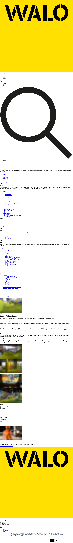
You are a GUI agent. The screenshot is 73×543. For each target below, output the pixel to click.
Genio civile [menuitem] (7, 204)
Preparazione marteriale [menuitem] (7, 213)
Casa (1, 527)
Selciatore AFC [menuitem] (7, 265)
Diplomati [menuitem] (6, 252)
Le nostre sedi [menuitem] (5, 275)
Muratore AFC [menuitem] (7, 263)
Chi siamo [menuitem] (4, 529)
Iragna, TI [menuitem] (4, 286)
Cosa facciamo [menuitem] (5, 530)
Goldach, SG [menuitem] (7, 282)
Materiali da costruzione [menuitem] (9, 238)
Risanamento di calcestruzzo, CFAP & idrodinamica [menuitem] (12, 215)
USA (3, 84)
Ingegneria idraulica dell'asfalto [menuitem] (8, 209)
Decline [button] (56, 540)
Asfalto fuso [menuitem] (7, 199)
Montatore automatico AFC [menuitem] (9, 262)
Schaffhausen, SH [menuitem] (6, 290)
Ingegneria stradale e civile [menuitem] (7, 210)
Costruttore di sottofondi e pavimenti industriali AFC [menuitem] (14, 257)
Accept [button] (52, 540)
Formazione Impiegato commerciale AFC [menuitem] (12, 259)
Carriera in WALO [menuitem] (6, 249)
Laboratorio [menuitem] (5, 211)
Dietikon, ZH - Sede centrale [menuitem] (10, 276)
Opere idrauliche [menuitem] (5, 212)
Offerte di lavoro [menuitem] (8, 250)
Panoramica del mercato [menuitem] (7, 193)
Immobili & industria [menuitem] (8, 195)
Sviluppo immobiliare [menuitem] (6, 216)
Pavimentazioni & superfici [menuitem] (9, 196)
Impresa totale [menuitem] (7, 207)
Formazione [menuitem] (7, 251)
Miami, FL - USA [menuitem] (8, 295)
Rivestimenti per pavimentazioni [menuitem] (10, 200)
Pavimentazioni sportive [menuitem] (7, 214)
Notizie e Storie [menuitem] (5, 178)
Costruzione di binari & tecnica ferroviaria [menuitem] (12, 201)
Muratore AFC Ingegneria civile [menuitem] (10, 264)
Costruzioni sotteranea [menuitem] (9, 202)
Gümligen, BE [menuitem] (7, 283)
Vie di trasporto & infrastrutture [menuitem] (10, 197)
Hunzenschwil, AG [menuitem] (8, 284)
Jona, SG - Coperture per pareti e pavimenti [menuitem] (10, 288)
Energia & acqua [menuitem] (8, 194)
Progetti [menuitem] (4, 226)
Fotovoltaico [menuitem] (7, 206)
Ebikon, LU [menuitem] (7, 278)
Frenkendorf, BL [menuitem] (8, 281)
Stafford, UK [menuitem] (7, 296)
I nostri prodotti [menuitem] (5, 236)
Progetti (1, 313)
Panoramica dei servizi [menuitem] (7, 198)
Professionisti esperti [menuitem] (8, 253)
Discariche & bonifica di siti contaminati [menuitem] (12, 203)
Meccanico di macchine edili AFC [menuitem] (11, 261)
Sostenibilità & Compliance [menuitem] (7, 180)
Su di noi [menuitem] (4, 176)
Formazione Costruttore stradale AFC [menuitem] (11, 258)
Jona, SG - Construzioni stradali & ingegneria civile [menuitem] (12, 287)
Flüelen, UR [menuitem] (7, 280)
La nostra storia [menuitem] (5, 177)
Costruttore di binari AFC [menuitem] (9, 256)
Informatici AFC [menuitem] (8, 260)
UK (3, 85)
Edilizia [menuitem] (6, 205)
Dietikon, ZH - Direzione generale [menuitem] (11, 277)
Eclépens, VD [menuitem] (7, 279)
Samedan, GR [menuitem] (5, 289)
